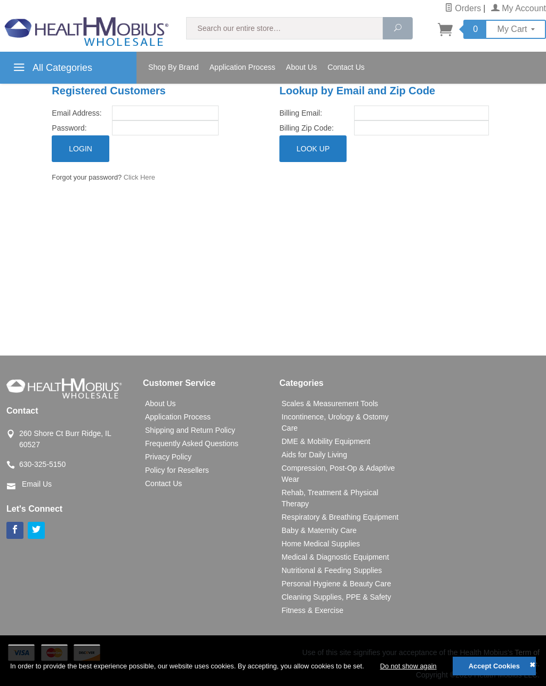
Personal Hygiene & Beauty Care (336, 583)
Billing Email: (300, 113)
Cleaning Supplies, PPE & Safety (336, 597)
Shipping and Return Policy (190, 430)
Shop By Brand (173, 67)
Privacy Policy (168, 457)
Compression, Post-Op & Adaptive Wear (338, 473)
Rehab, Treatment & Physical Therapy (330, 498)
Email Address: (76, 113)
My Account (518, 8)
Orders (463, 8)
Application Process (243, 67)
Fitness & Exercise (312, 610)
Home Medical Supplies (321, 543)
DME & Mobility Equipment (326, 441)
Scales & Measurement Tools (330, 403)
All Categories (51, 69)
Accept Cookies (494, 666)
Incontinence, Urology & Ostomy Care (335, 422)
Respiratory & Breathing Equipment (340, 517)
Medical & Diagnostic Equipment (335, 557)
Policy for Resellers (177, 470)
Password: (69, 128)
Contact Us (346, 67)
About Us (301, 67)
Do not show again (408, 666)
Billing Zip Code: (306, 128)
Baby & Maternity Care (319, 530)
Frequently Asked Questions (191, 443)
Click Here (139, 177)
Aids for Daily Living (314, 454)
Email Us (37, 484)
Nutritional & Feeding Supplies (332, 570)
